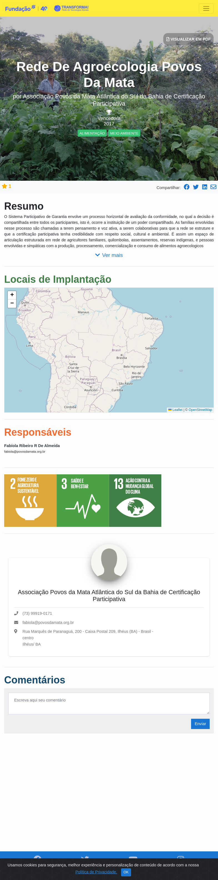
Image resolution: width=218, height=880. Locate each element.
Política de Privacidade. (96, 872)
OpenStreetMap (200, 410)
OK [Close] (126, 872)
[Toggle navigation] (206, 8)
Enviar (200, 724)
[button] (12, 295)
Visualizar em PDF (188, 39)
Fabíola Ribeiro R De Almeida (32, 445)
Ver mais (109, 255)
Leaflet (175, 410)
